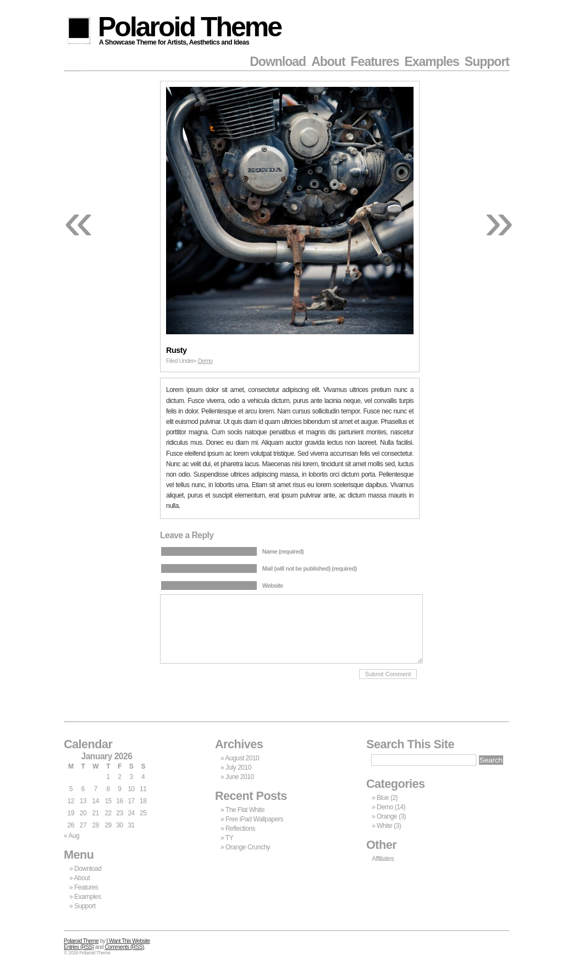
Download (278, 61)
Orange (387, 816)
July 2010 (238, 767)
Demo (205, 360)
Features (375, 61)
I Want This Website (128, 941)
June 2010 (239, 777)
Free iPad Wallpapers (254, 819)
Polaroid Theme (189, 29)
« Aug (71, 836)
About (328, 61)
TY (229, 838)
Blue (383, 798)
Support (487, 61)
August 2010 (242, 758)
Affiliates (383, 859)
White (384, 826)
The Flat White (245, 810)
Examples (431, 61)
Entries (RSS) (79, 947)
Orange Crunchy (247, 847)
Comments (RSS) (124, 947)
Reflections (240, 828)
